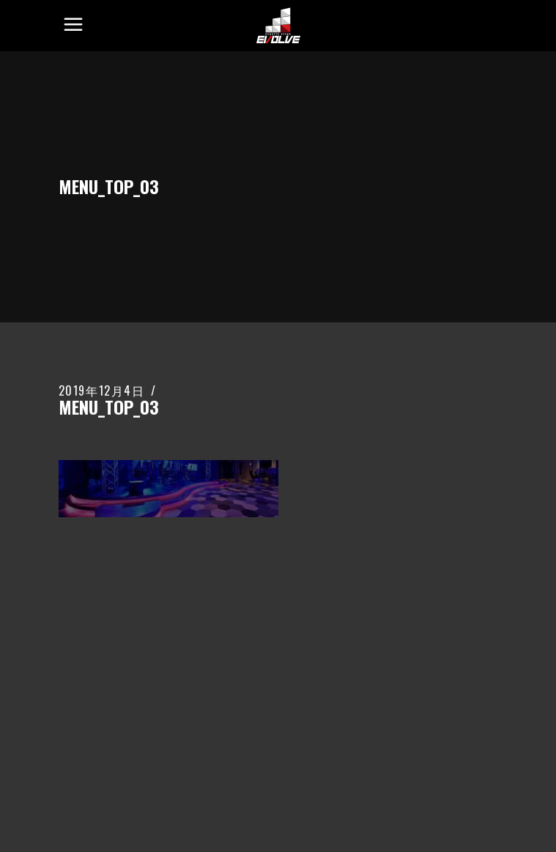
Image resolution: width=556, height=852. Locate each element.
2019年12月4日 (102, 390)
